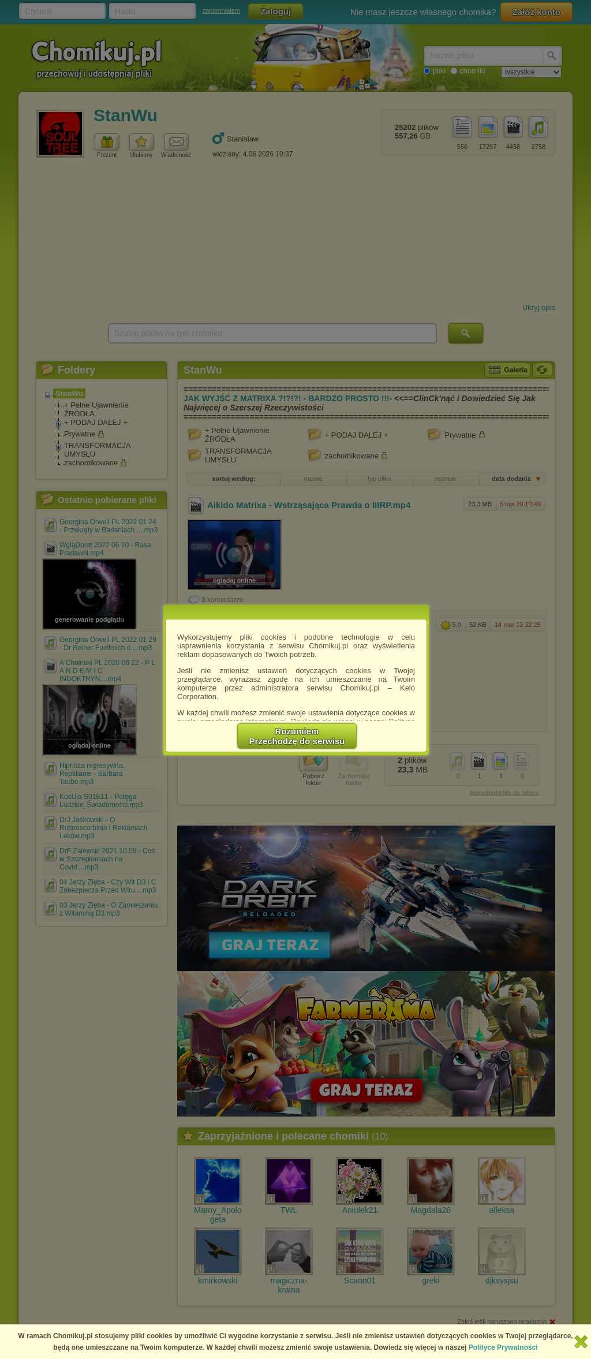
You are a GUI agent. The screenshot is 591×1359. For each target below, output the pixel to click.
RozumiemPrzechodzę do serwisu (297, 736)
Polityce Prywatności (503, 1347)
